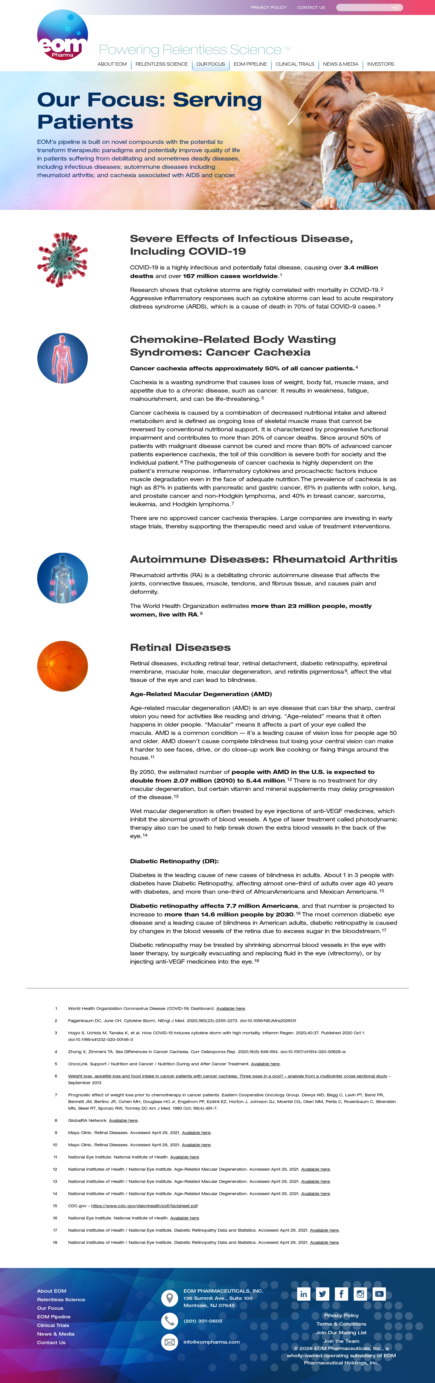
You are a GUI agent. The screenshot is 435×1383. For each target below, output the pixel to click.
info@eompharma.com (212, 1342)
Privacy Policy (268, 7)
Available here (230, 1008)
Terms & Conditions (341, 1324)
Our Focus (211, 64)
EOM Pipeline (250, 64)
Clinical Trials (295, 64)
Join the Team (341, 1341)
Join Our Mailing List (341, 1332)
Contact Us (311, 7)
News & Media (340, 64)
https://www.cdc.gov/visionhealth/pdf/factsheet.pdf (144, 1206)
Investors (380, 64)
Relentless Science (162, 64)
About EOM (112, 64)
